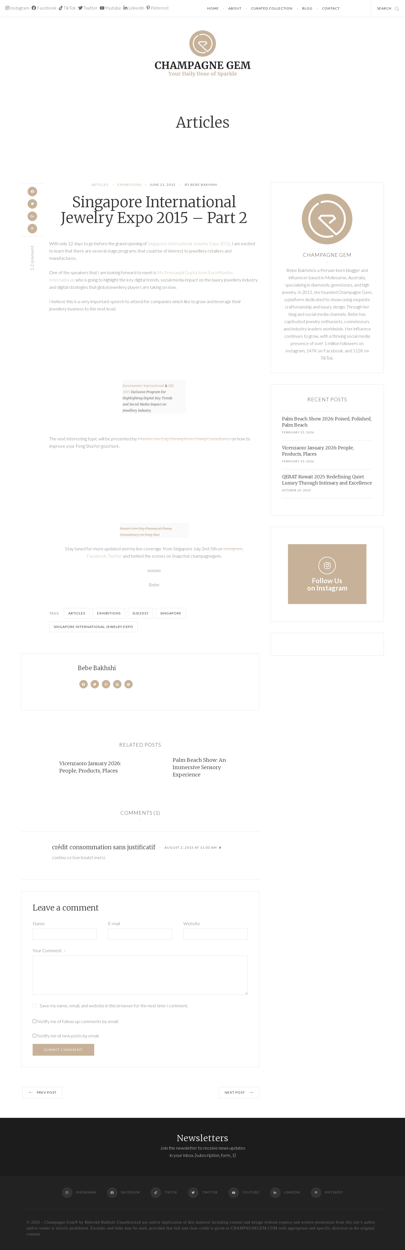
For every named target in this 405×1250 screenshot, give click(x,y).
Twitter (88, 7)
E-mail (114, 923)
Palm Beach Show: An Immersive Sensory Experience (199, 767)
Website (191, 923)
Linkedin (133, 7)
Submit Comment (63, 1050)
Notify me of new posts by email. (68, 1035)
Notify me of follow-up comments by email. (78, 1021)
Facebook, (97, 555)
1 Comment (32, 259)
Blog (307, 8)
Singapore (170, 613)
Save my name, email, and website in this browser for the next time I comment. (114, 1005)
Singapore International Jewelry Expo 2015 (189, 243)
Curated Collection (271, 8)
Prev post (42, 1092)
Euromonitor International (143, 386)
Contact (331, 8)
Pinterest (158, 7)
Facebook (44, 7)
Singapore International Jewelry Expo (93, 627)
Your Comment (49, 951)
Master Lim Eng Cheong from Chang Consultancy (184, 438)
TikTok (67, 7)
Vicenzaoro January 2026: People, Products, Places (90, 767)
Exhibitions (129, 185)
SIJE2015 (140, 613)
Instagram (17, 7)
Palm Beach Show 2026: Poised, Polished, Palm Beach (327, 422)
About (235, 8)
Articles (99, 185)
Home (213, 8)
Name (39, 923)
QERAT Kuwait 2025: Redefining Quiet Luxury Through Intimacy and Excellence (327, 480)
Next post (239, 1092)
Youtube (110, 7)
